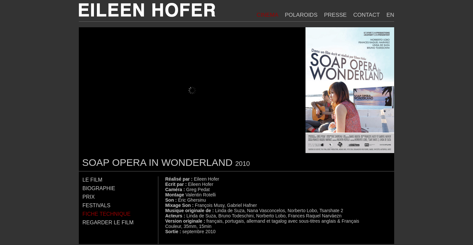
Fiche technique (106, 214)
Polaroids (301, 15)
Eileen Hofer (147, 10)
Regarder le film (108, 222)
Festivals (96, 205)
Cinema (267, 15)
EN (390, 15)
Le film (92, 180)
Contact (366, 15)
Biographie (98, 188)
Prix (88, 197)
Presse (335, 15)
